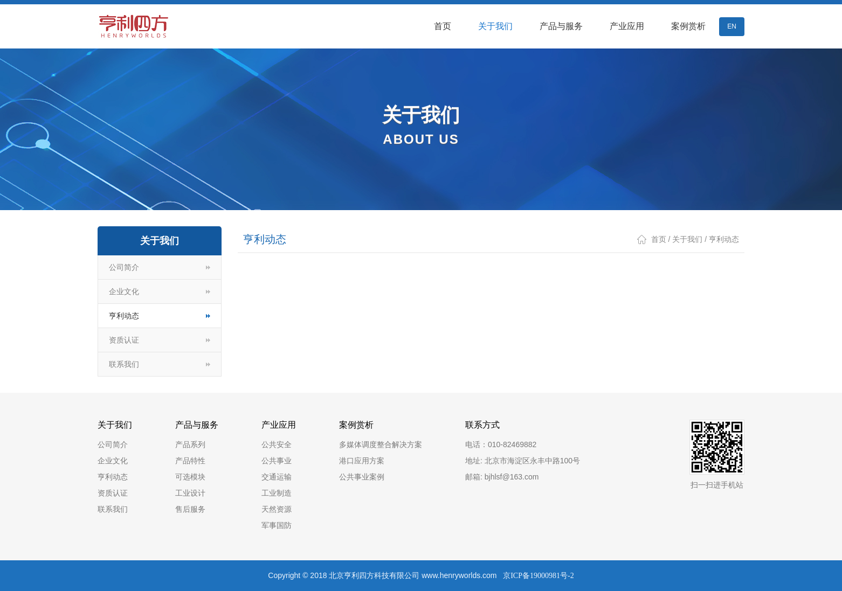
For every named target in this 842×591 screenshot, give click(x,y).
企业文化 (124, 291)
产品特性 (190, 460)
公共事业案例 (361, 476)
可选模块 (190, 476)
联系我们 (124, 364)
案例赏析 (688, 26)
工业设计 (190, 493)
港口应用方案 (361, 460)
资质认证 (124, 340)
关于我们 (495, 26)
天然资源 (276, 509)
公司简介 (124, 267)
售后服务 (190, 509)
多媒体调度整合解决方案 (380, 444)
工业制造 (276, 493)
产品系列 (190, 444)
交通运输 (276, 476)
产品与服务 (561, 26)
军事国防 (276, 525)
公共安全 (276, 444)
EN (731, 26)
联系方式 (482, 424)
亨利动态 (124, 315)
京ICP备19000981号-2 (538, 576)
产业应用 (627, 26)
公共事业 (276, 460)
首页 (442, 26)
